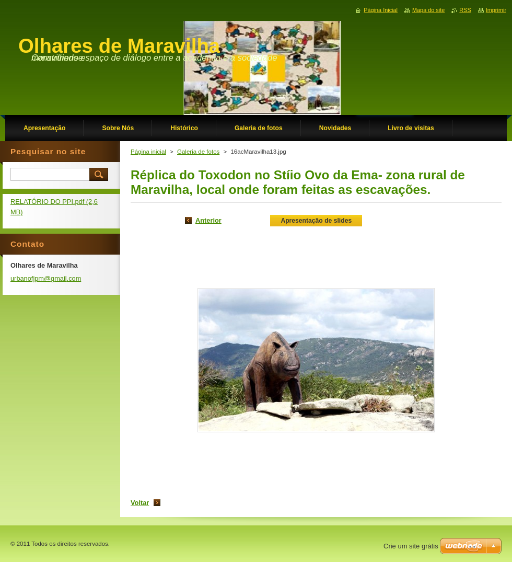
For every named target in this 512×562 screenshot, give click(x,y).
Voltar (140, 503)
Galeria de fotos (198, 151)
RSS (465, 10)
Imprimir (496, 10)
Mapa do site (428, 10)
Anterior (208, 220)
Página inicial (148, 151)
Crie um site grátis (410, 546)
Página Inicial (381, 10)
